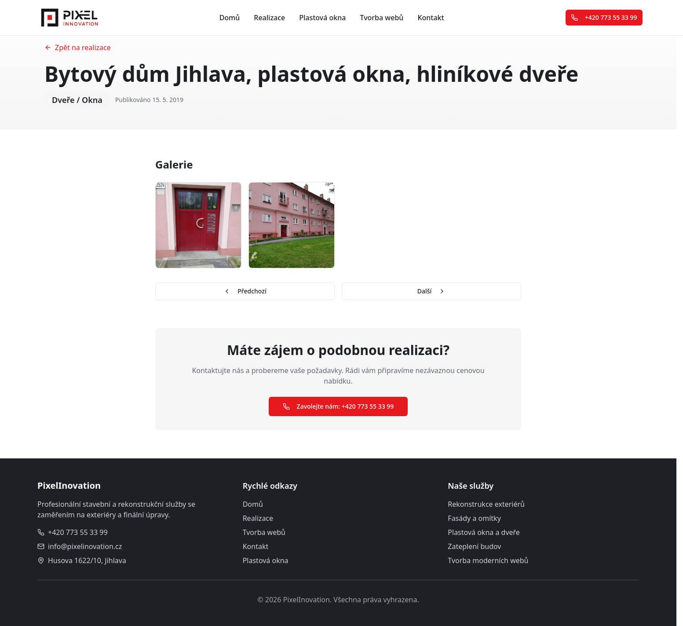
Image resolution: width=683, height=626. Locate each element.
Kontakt (430, 17)
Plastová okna (322, 17)
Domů (229, 17)
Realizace (269, 17)
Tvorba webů (381, 17)
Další (431, 291)
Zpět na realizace (77, 47)
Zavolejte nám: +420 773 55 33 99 (338, 406)
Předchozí (244, 291)
